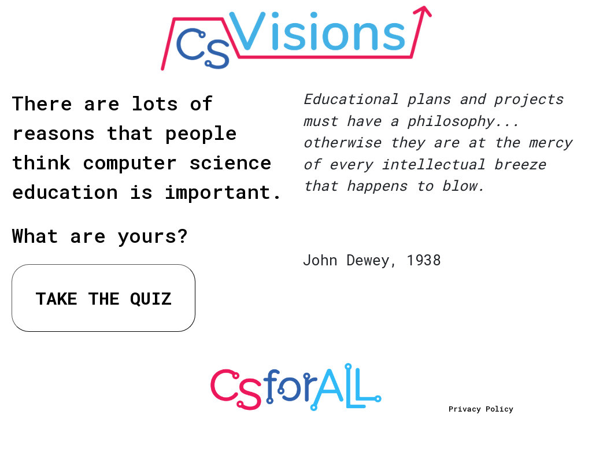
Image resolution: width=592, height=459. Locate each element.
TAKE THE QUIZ (103, 298)
